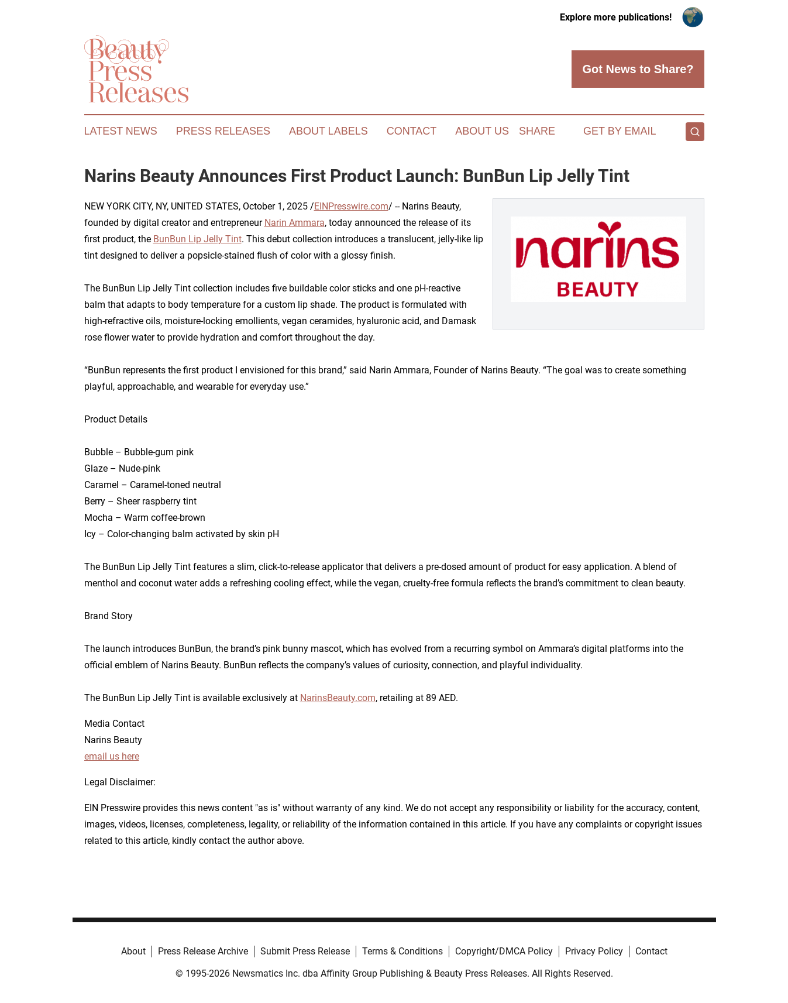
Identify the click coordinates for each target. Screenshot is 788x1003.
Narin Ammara (294, 222)
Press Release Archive (203, 951)
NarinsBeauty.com (338, 697)
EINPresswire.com (351, 206)
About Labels (328, 131)
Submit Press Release (305, 951)
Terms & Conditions (402, 951)
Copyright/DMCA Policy (504, 951)
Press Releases (223, 131)
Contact (412, 131)
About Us (482, 131)
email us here (111, 756)
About (133, 951)
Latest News (120, 131)
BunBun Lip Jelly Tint (197, 239)
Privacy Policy (594, 951)
